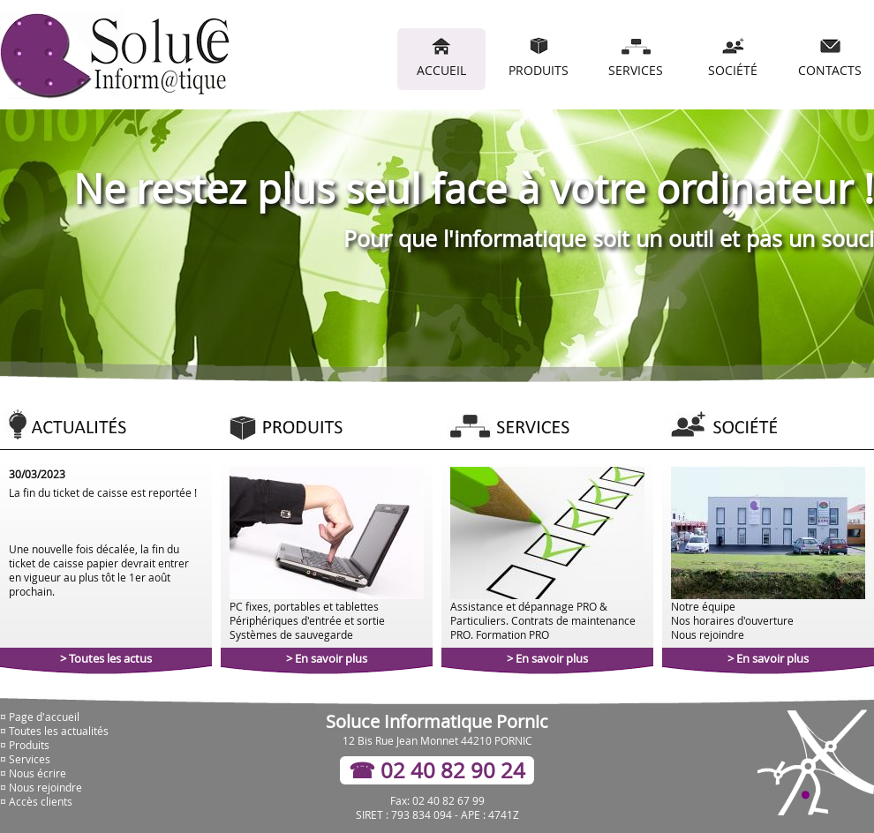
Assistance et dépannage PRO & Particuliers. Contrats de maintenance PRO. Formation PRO (547, 554)
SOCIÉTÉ (732, 58)
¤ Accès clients (36, 801)
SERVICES (635, 58)
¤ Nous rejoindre (41, 787)
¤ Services (25, 759)
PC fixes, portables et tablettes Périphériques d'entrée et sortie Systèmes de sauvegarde (327, 554)
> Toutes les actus (106, 658)
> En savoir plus (326, 658)
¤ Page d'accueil (39, 716)
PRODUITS (539, 58)
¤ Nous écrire (33, 773)
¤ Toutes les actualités (54, 731)
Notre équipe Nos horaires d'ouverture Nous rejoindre (768, 554)
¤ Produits (24, 745)
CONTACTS (830, 58)
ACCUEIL (441, 58)
